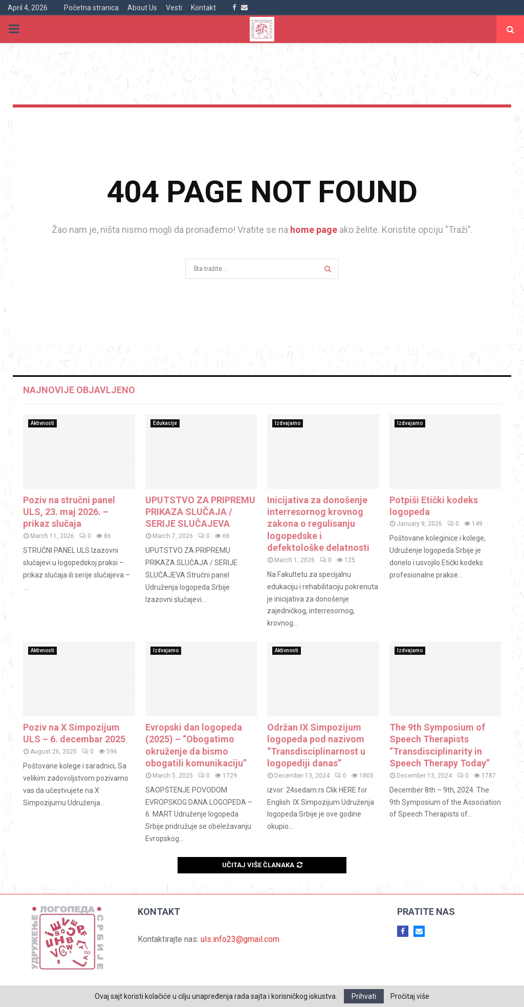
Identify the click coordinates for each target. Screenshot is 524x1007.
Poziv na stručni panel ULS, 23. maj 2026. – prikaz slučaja (69, 512)
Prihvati (364, 996)
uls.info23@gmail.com (240, 939)
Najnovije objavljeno (79, 389)
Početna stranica (91, 8)
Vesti (174, 8)
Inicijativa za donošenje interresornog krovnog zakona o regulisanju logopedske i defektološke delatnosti (318, 524)
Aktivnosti (42, 423)
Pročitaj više (409, 996)
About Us (142, 8)
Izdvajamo (287, 423)
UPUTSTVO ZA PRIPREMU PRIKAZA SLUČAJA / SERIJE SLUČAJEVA (200, 512)
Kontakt (203, 8)
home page (313, 229)
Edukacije (165, 423)
